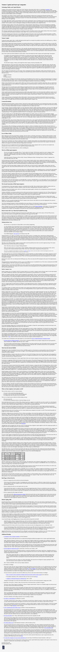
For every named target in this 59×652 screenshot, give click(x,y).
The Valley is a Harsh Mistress (9, 598)
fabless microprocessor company (20, 494)
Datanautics (23, 423)
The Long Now (16, 233)
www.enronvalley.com (48, 627)
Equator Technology (39, 206)
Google (25, 250)
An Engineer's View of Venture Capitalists (12, 536)
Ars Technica (33, 568)
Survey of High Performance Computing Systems (41, 338)
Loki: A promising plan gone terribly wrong (12, 607)
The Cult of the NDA (8, 615)
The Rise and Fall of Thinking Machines (11, 340)
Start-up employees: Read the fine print (11, 548)
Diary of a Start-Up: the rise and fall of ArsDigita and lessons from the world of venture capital (23, 574)
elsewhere (14, 605)
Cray (9, 336)
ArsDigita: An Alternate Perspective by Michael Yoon (16, 578)
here (29, 250)
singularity (48, 9)
